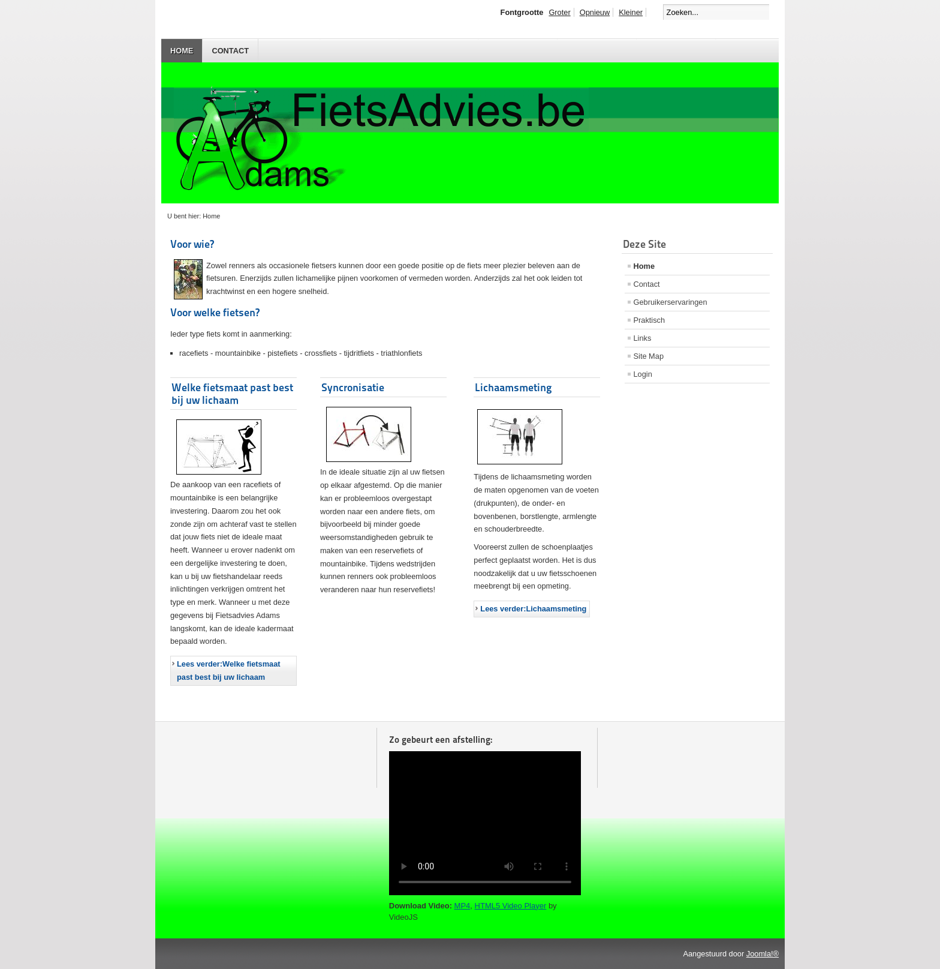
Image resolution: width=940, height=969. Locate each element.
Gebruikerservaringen (670, 302)
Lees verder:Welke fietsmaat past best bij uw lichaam (229, 670)
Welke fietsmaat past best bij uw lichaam (232, 393)
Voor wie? (192, 244)
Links (643, 338)
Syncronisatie (352, 387)
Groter (559, 12)
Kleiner (631, 12)
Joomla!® (762, 953)
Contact (230, 50)
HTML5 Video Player (511, 905)
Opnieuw (595, 12)
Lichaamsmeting (513, 387)
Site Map (649, 356)
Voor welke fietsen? (215, 312)
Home (181, 50)
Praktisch (649, 320)
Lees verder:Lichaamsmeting (533, 608)
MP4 (462, 905)
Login (643, 374)
